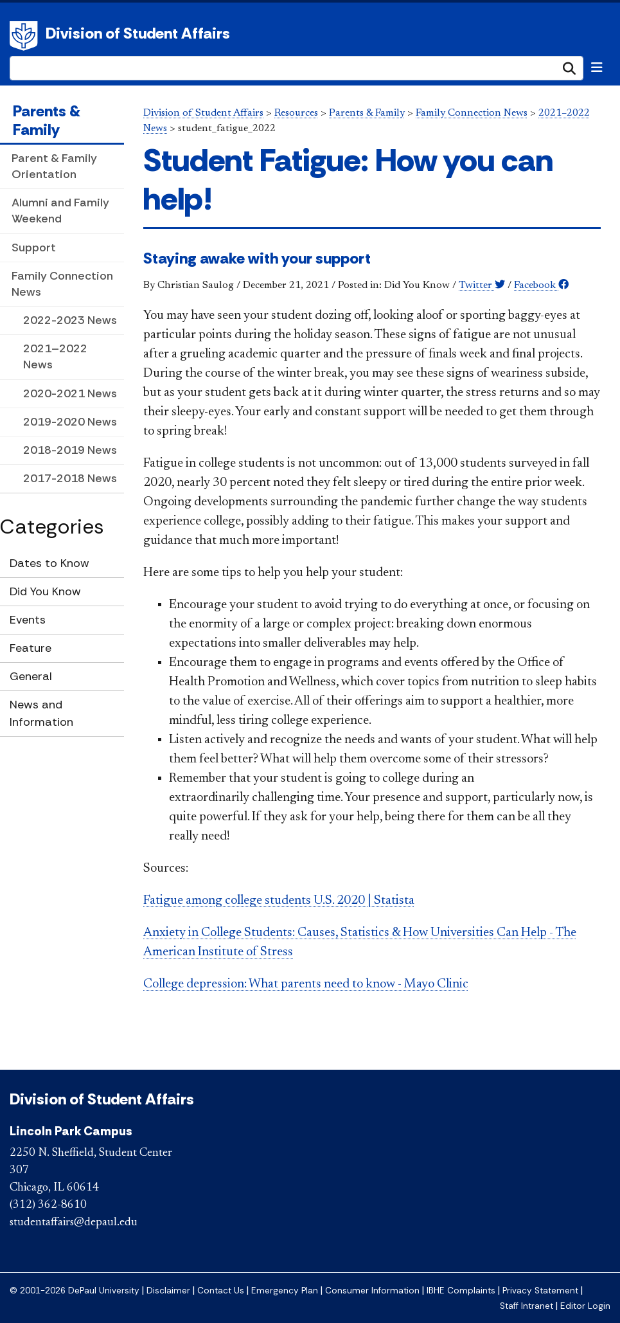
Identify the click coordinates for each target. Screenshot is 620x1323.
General (31, 676)
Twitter (482, 285)
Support (34, 247)
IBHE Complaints (461, 1290)
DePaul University (26, 36)
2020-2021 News (70, 393)
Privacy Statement (540, 1290)
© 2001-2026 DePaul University (74, 1290)
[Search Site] (296, 68)
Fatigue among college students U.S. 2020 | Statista (278, 900)
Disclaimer (168, 1290)
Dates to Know (49, 563)
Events (28, 619)
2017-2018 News (70, 478)
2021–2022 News (55, 356)
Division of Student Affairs (138, 33)
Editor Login (585, 1305)
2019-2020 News (70, 421)
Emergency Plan (284, 1290)
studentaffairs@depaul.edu (73, 1222)
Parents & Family (46, 120)
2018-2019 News (70, 450)
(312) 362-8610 (48, 1205)
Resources (296, 113)
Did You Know (45, 591)
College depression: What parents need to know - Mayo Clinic (305, 984)
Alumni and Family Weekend (60, 210)
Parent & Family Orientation (54, 166)
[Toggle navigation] (596, 67)
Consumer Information (372, 1290)
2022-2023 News (70, 320)
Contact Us (220, 1290)
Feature (30, 648)
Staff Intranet (526, 1305)
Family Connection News (62, 284)
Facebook (541, 285)
